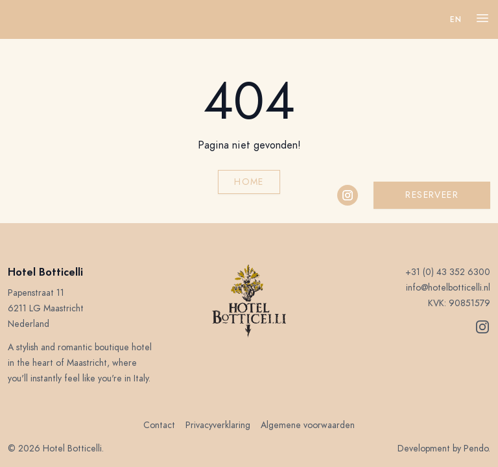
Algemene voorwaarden (308, 425)
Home (249, 182)
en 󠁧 (457, 19)
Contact (159, 425)
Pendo (476, 448)
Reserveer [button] (431, 195)
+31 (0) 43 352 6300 (447, 272)
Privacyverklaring (217, 425)
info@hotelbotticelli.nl (448, 287)
